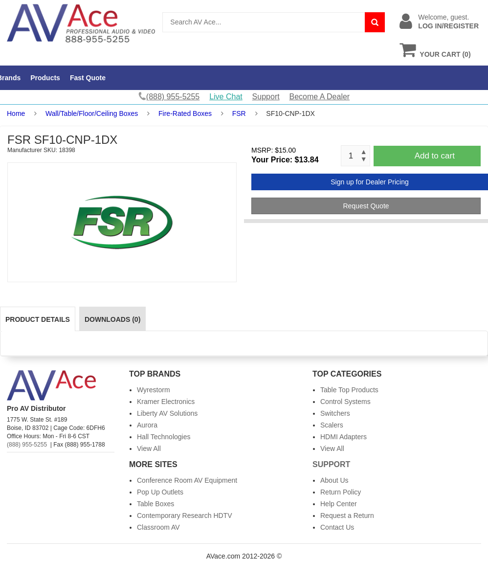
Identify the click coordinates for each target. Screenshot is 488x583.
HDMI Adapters (343, 437)
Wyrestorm (153, 390)
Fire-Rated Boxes (185, 113)
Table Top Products (349, 390)
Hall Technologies (163, 437)
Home (16, 113)
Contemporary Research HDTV (184, 515)
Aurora (147, 425)
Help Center (338, 504)
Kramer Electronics (166, 401)
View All (149, 448)
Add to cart (435, 155)
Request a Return (347, 515)
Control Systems (345, 401)
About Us (334, 480)
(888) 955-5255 (27, 444)
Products (45, 78)
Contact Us (337, 527)
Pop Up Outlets (160, 492)
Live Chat (226, 96)
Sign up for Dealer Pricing (370, 182)
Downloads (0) (112, 319)
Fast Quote (88, 78)
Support (266, 96)
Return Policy (340, 492)
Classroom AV (158, 527)
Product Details (37, 319)
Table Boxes (155, 504)
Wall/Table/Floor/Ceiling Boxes (91, 113)
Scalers (331, 425)
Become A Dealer (319, 96)
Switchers (335, 413)
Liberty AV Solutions (167, 413)
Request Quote (366, 206)
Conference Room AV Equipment (187, 480)
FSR (239, 113)
